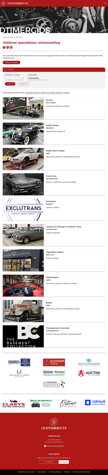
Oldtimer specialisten (16, 37)
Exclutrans (51, 201)
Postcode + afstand (12, 75)
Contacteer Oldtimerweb (54, 442)
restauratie (29, 93)
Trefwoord (32, 75)
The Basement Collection (57, 328)
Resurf (49, 303)
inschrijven (64, 462)
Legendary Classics (55, 252)
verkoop (37, 93)
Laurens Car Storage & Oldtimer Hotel (63, 227)
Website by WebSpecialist (81, 472)
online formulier (8, 58)
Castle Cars (51, 176)
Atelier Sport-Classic (55, 151)
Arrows (49, 100)
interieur (66, 93)
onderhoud (44, 93)
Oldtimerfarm (52, 277)
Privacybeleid (41, 472)
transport (59, 93)
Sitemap (67, 472)
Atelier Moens (52, 125)
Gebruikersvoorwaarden (26, 472)
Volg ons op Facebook (55, 446)
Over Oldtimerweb (54, 440)
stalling (52, 93)
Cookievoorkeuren (55, 472)
